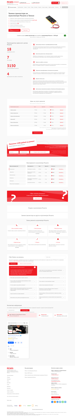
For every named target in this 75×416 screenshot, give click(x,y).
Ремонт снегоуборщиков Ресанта (31, 370)
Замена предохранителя (15, 116)
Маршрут (11, 342)
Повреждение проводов (32, 175)
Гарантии (39, 7)
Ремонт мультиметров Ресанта (30, 377)
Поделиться (52, 402)
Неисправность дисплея (31, 169)
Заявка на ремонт (51, 7)
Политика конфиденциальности (37, 409)
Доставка (35, 7)
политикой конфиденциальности (22, 154)
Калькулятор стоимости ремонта (13, 393)
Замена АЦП (12, 119)
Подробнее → (61, 169)
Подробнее (37, 233)
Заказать (62, 109)
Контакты (56, 7)
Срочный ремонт (20, 7)
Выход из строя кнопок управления (31, 172)
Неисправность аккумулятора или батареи (32, 179)
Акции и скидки (45, 7)
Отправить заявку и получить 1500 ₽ (40, 152)
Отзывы (32, 7)
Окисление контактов (31, 182)
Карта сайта (9, 400)
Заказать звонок (37, 198)
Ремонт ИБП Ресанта (28, 372)
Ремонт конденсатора (14, 125)
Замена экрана (13, 109)
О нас (29, 7)
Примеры (9, 379)
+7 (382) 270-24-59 (35, 2)
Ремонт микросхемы (14, 122)
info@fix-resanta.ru (54, 378)
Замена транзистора (14, 113)
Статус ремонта (64, 7)
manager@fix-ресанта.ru (55, 381)
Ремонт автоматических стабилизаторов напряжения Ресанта (36, 375)
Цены (25, 7)
